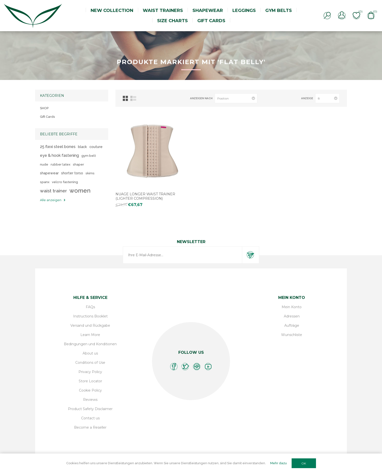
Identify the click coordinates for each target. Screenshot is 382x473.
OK (303, 463)
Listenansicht (133, 98)
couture (96, 147)
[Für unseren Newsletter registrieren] (182, 255)
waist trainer (53, 190)
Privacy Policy (90, 372)
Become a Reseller (90, 427)
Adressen (292, 316)
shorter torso (72, 173)
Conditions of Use (90, 362)
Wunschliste (291, 335)
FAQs (90, 307)
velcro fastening (65, 182)
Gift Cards (47, 116)
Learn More (90, 335)
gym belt (88, 156)
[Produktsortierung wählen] (236, 98)
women (80, 190)
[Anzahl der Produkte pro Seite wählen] (327, 98)
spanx (44, 182)
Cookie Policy (90, 390)
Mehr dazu (278, 463)
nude (44, 164)
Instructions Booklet (90, 316)
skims (90, 173)
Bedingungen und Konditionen (90, 344)
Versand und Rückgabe (90, 325)
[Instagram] (196, 366)
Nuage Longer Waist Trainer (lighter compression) (145, 196)
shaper (78, 164)
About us (90, 353)
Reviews (90, 399)
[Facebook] (174, 366)
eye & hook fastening (59, 155)
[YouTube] (208, 366)
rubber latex (60, 164)
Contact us (90, 418)
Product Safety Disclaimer (90, 409)
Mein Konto (292, 307)
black (82, 147)
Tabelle (125, 98)
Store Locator (90, 381)
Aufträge (291, 325)
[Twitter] (185, 366)
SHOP (44, 108)
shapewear (49, 173)
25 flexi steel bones (58, 146)
